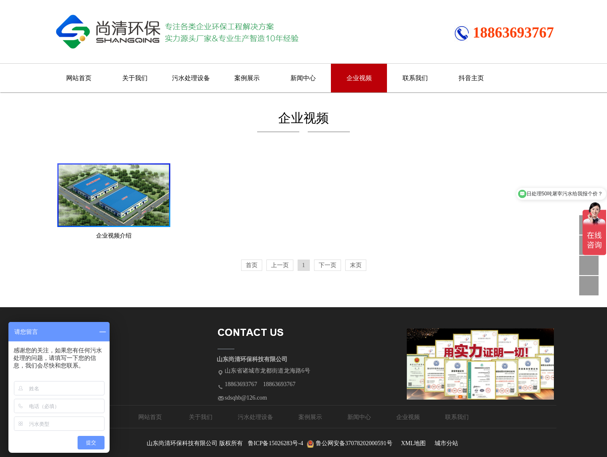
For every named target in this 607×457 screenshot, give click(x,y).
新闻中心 (303, 78)
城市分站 (446, 443)
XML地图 (413, 443)
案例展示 (247, 78)
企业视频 (359, 78)
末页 (356, 265)
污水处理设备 (191, 78)
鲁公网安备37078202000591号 (354, 443)
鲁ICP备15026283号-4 (275, 443)
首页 (252, 265)
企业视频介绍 (114, 236)
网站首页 (78, 78)
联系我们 (415, 78)
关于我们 (135, 78)
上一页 (280, 265)
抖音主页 (471, 78)
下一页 (327, 265)
